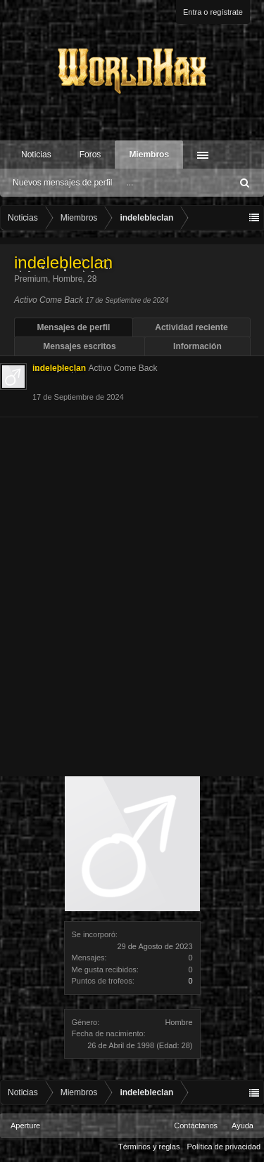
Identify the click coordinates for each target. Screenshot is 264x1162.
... (129, 183)
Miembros (149, 154)
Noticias (36, 154)
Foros (90, 154)
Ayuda (242, 1125)
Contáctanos (196, 1125)
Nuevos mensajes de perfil (62, 183)
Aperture (25, 1125)
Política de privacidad (223, 1146)
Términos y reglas (149, 1146)
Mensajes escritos (79, 346)
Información (197, 346)
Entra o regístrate (213, 12)
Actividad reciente (191, 327)
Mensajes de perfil (73, 327)
